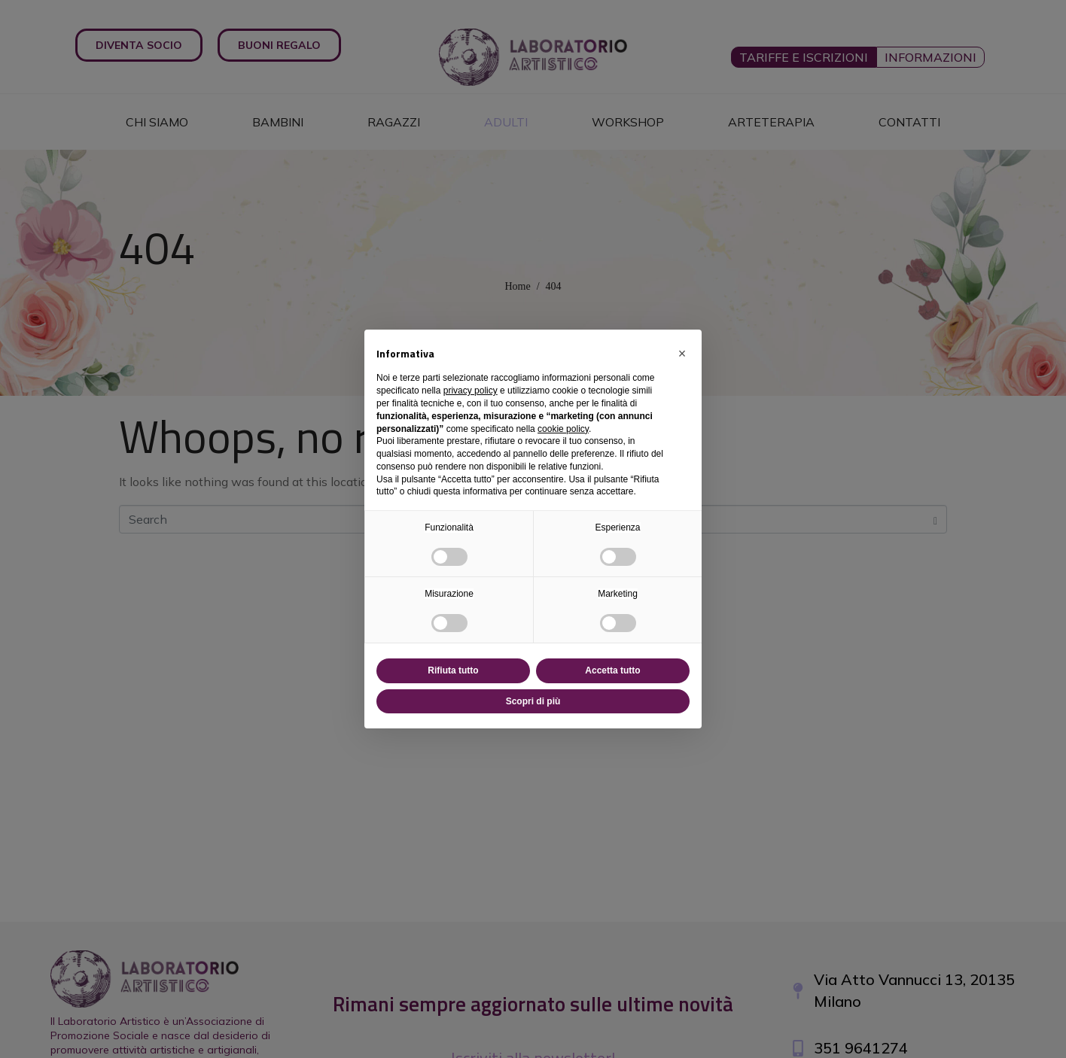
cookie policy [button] (563, 429)
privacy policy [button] (470, 390)
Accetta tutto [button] (612, 670)
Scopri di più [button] (533, 701)
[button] (682, 354)
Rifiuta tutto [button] (453, 670)
